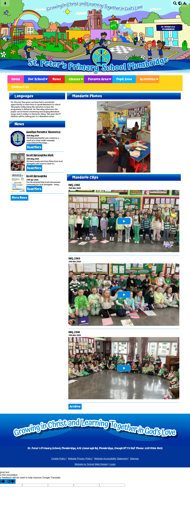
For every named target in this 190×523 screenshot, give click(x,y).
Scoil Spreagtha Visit (40, 155)
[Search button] (175, 4)
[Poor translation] (11, 481)
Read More (34, 147)
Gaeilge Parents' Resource (43, 132)
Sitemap (134, 458)
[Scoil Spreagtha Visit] (18, 162)
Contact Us (20, 87)
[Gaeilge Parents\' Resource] (18, 139)
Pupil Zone (124, 79)
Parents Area (98, 79)
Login (112, 464)
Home (15, 79)
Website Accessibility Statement (111, 458)
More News (19, 197)
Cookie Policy (58, 458)
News (57, 79)
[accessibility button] (185, 4)
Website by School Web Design (91, 464)
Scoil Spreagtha (36, 176)
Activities (147, 79)
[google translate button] (180, 3)
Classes (74, 79)
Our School (36, 79)
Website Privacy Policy (80, 458)
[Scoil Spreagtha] (18, 183)
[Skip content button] (5, 4)
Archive (75, 406)
